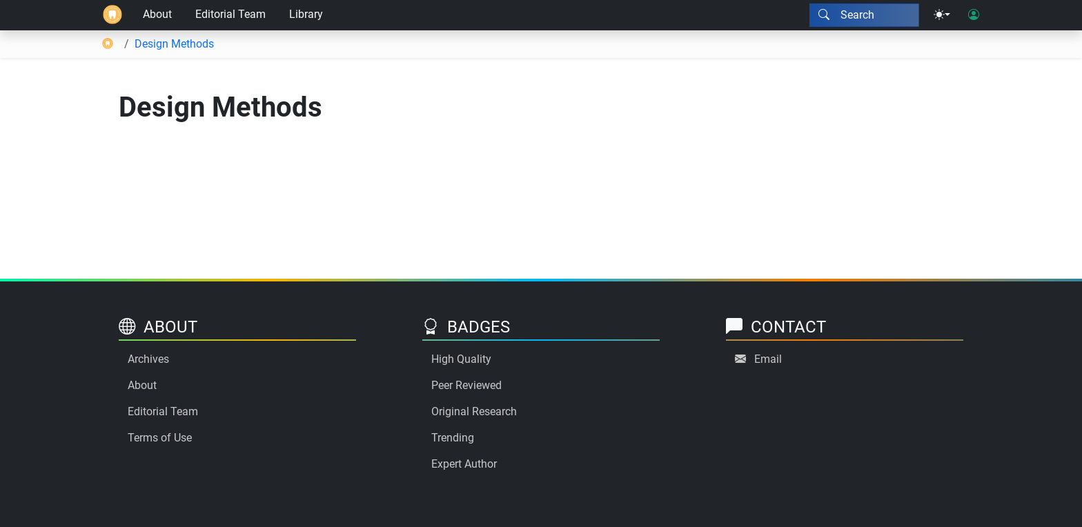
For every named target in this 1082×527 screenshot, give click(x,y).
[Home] (112, 15)
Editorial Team (230, 14)
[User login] (973, 15)
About (157, 14)
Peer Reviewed (466, 385)
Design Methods (174, 43)
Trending (452, 437)
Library (306, 14)
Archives (148, 359)
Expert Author (464, 463)
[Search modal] (864, 15)
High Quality (461, 359)
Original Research (474, 411)
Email (768, 359)
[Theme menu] (942, 15)
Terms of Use (160, 437)
